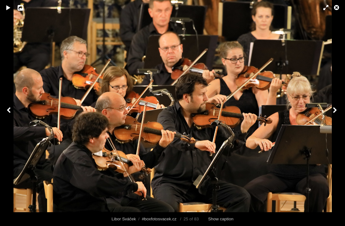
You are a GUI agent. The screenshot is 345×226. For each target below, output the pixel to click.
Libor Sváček (123, 219)
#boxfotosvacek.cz (159, 219)
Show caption (221, 219)
